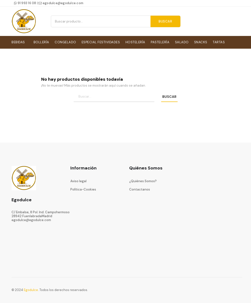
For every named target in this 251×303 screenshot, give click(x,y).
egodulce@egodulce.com (60, 3)
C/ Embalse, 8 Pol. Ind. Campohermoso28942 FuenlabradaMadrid (41, 213)
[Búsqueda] (114, 96)
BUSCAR (169, 96)
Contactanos (139, 189)
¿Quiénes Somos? (143, 180)
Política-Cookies (83, 189)
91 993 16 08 (25, 3)
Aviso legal (78, 180)
